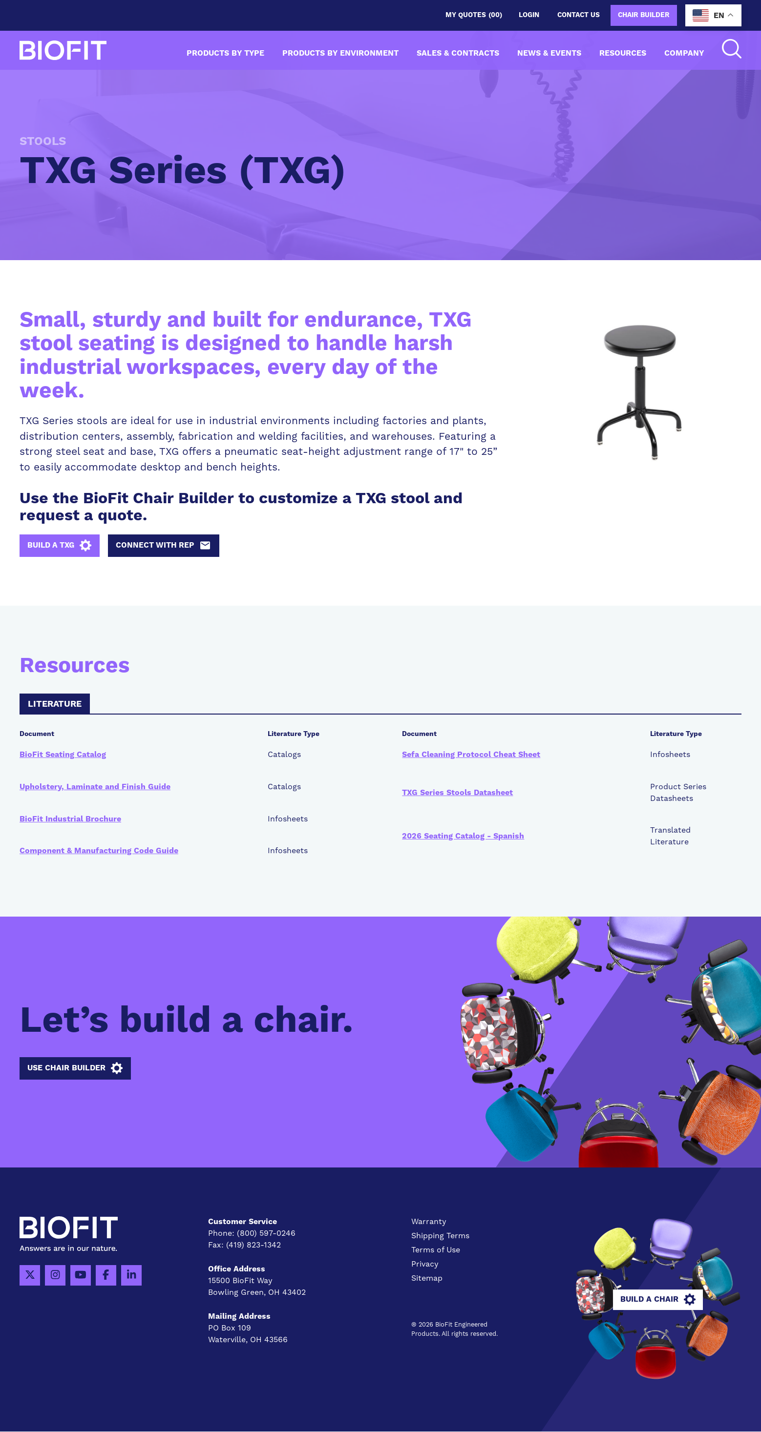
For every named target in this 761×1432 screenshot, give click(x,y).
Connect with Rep (166, 546)
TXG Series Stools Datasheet (457, 793)
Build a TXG (60, 546)
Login (529, 15)
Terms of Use (435, 1250)
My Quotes (473, 15)
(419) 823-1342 (253, 1245)
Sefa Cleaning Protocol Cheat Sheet (471, 754)
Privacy (425, 1264)
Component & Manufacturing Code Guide (99, 851)
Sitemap (427, 1278)
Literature (55, 704)
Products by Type (225, 53)
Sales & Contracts (458, 53)
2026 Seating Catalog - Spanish (463, 836)
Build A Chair (658, 1300)
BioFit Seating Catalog (63, 754)
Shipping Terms (440, 1236)
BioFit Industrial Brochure (70, 819)
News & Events (549, 53)
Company (684, 53)
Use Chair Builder (75, 1069)
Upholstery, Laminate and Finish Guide (95, 787)
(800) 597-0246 (266, 1234)
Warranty (428, 1222)
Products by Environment (340, 53)
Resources (622, 53)
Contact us (578, 15)
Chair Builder (644, 15)
